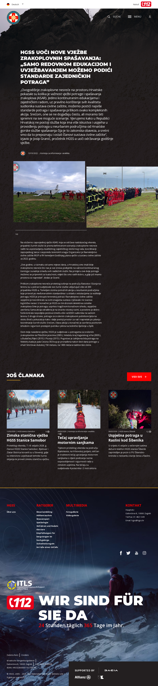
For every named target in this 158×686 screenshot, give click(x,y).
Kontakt (133, 505)
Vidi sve (139, 376)
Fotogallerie (72, 512)
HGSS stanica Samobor (26, 431)
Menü (134, 16)
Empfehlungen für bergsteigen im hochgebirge (46, 536)
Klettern (41, 529)
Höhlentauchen (44, 515)
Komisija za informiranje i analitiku (55, 153)
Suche (114, 16)
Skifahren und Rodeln (47, 526)
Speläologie (42, 522)
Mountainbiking (44, 512)
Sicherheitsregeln (46, 543)
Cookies (25, 655)
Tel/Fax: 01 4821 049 (135, 517)
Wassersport (43, 519)
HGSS (11, 505)
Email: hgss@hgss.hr (135, 520)
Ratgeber (45, 505)
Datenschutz (12, 655)
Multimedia (76, 505)
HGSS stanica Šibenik (127, 431)
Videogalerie (72, 515)
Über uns (11, 512)
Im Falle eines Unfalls (47, 547)
